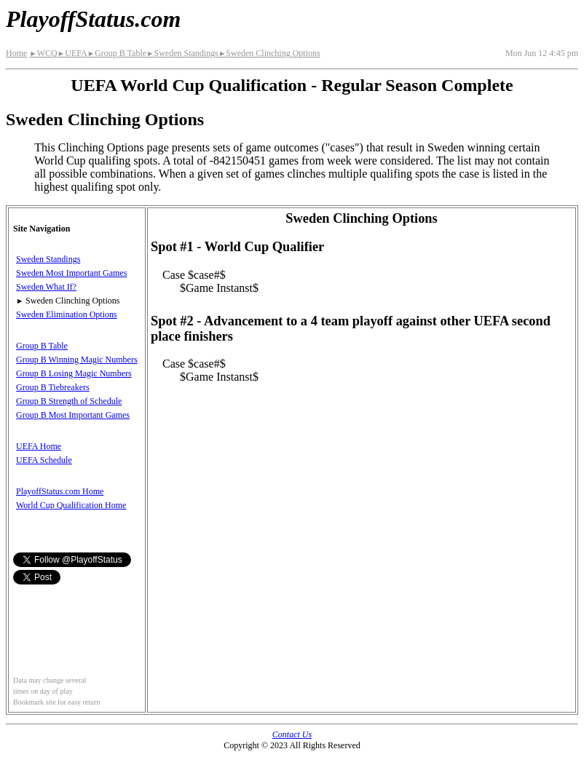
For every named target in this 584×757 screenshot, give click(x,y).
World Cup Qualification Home (71, 505)
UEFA (72, 53)
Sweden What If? (46, 287)
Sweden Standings (182, 53)
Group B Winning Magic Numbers (77, 359)
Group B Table (116, 53)
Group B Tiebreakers (53, 387)
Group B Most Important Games (73, 415)
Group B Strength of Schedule (69, 401)
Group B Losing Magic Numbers (74, 373)
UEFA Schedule (44, 460)
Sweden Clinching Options (269, 53)
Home (16, 53)
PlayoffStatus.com (93, 19)
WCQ (43, 53)
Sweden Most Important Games (71, 273)
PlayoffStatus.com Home (59, 491)
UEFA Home (38, 446)
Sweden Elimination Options (66, 314)
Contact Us (292, 734)
